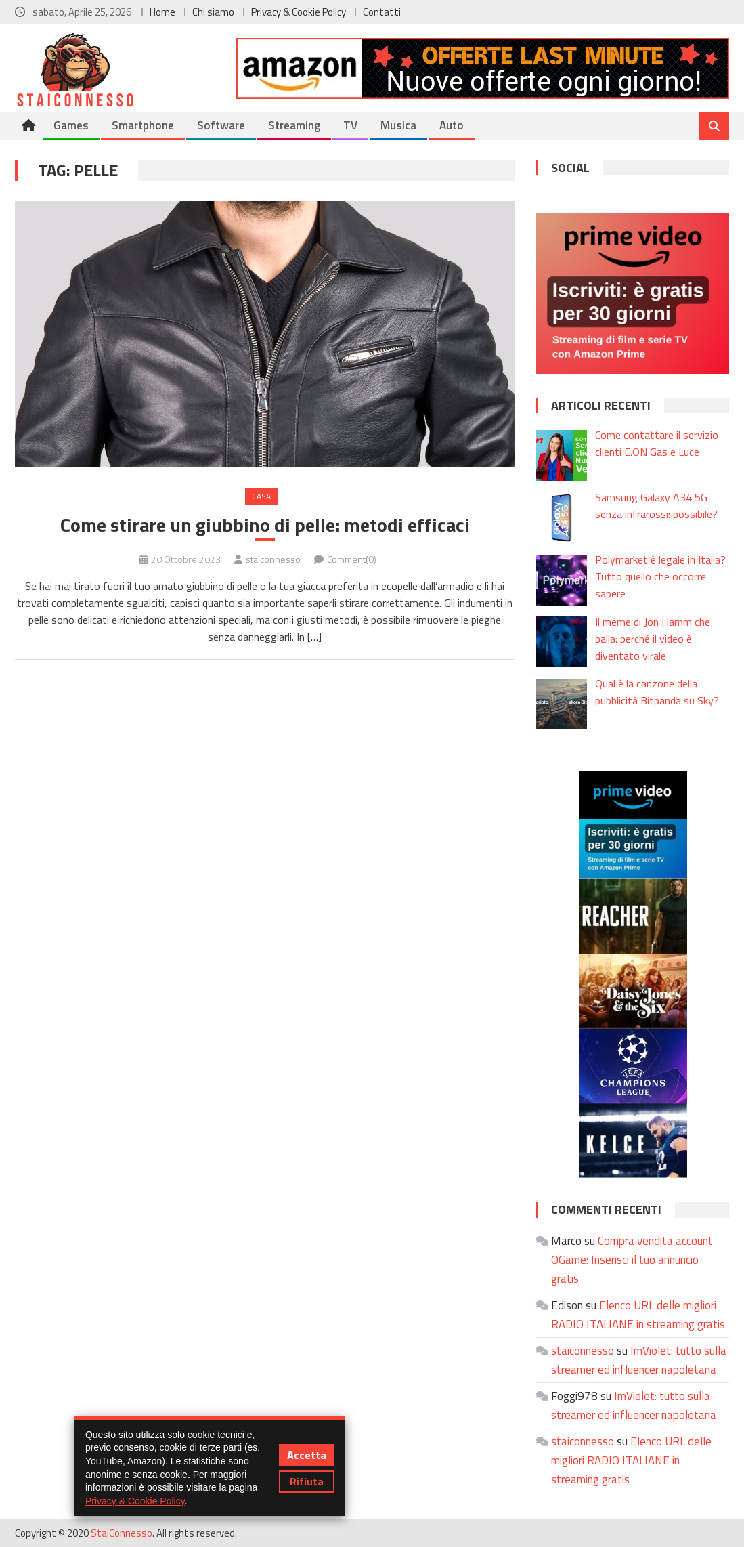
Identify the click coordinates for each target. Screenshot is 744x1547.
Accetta (306, 1455)
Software (221, 125)
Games (71, 125)
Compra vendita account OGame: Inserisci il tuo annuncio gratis (632, 1260)
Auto (451, 125)
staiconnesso (273, 559)
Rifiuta (307, 1481)
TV (350, 125)
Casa (261, 496)
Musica (398, 125)
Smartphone (143, 125)
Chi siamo (213, 12)
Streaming (294, 125)
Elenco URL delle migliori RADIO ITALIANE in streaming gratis (631, 1460)
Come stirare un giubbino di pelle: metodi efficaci (265, 525)
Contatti (382, 12)
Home (162, 12)
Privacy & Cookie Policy (298, 12)
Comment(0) (351, 559)
